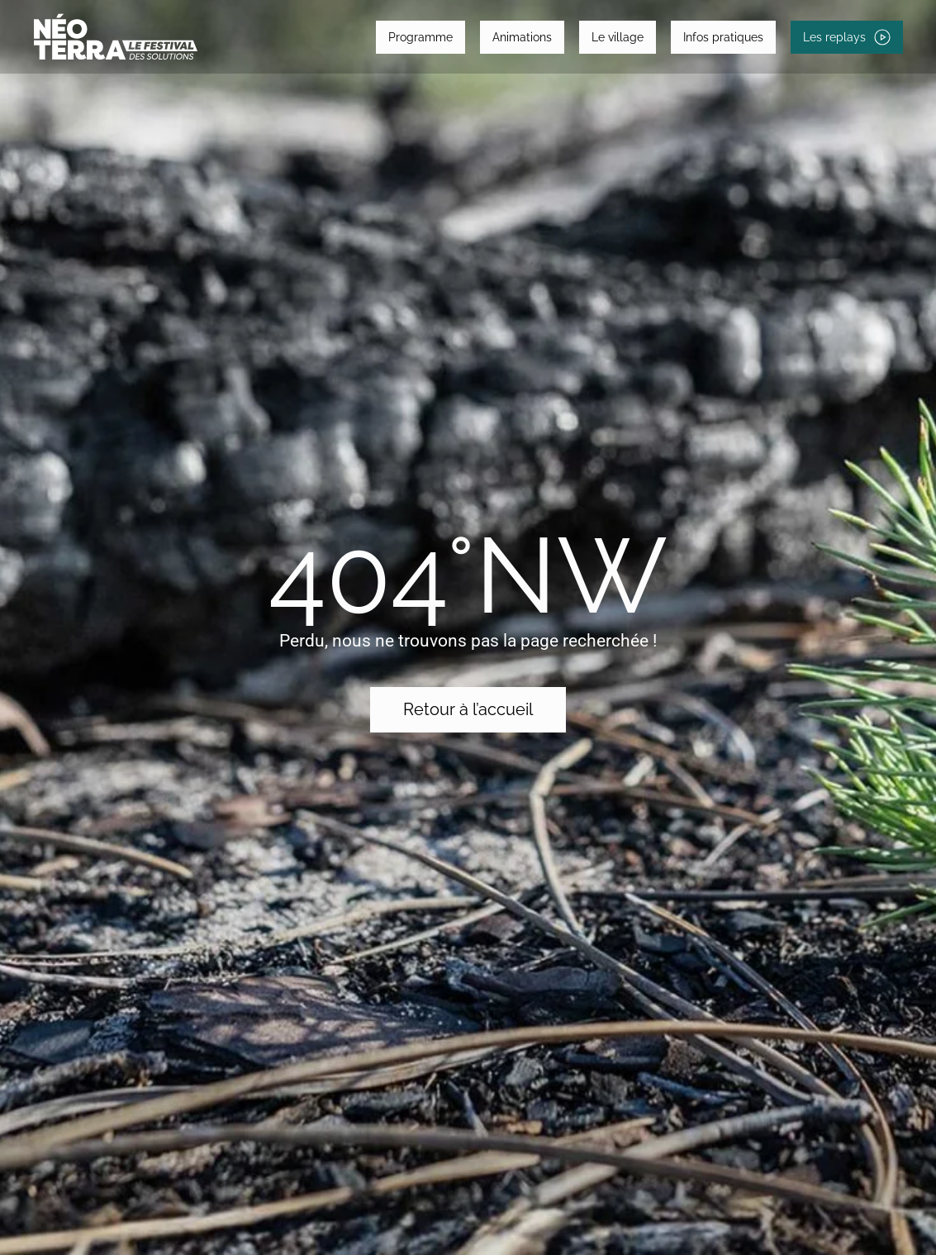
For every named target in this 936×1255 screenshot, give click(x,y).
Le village (618, 37)
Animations (522, 37)
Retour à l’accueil (468, 709)
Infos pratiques (723, 37)
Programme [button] (420, 37)
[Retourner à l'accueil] (115, 36)
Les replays (847, 37)
